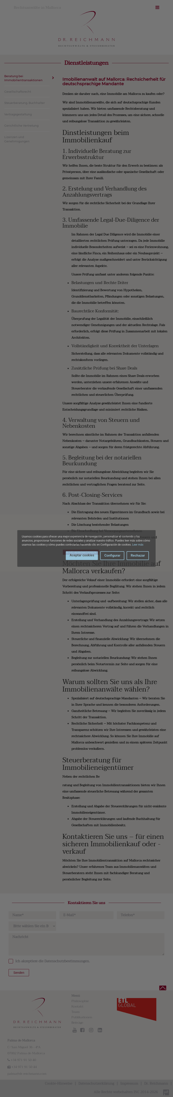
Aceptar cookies (82, 555)
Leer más (137, 544)
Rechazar (138, 555)
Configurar (112, 555)
